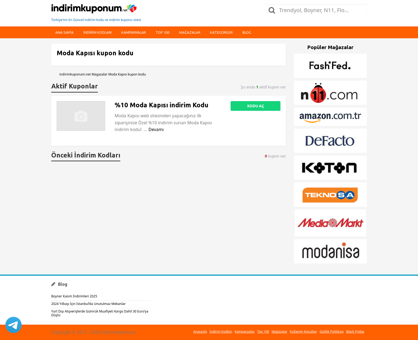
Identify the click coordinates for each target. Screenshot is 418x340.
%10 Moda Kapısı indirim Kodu (161, 105)
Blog (246, 32)
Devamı (156, 129)
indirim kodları (97, 32)
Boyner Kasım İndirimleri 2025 (74, 296)
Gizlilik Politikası (332, 331)
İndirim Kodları (221, 331)
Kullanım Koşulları (303, 331)
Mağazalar (189, 32)
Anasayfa (200, 331)
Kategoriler (221, 32)
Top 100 (162, 32)
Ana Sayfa (64, 32)
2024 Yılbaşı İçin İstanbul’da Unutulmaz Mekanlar (88, 303)
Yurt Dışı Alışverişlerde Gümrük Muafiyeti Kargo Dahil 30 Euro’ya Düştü (99, 313)
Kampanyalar (133, 32)
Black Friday (355, 331)
